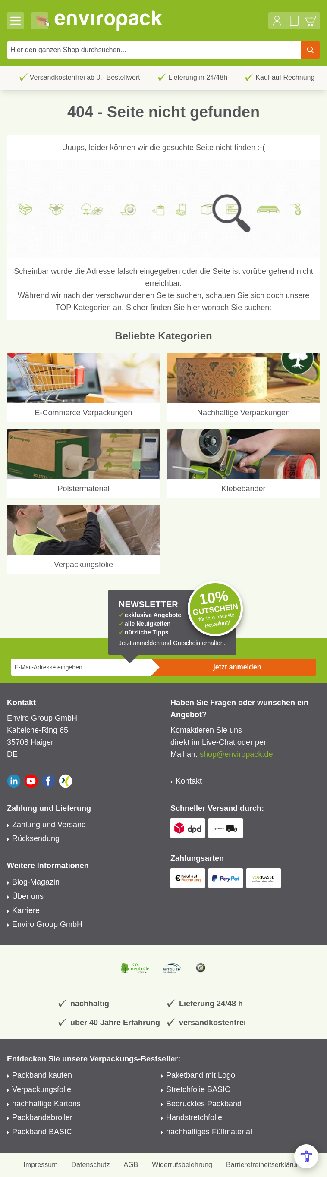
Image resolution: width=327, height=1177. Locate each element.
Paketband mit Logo (200, 1075)
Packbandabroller (42, 1117)
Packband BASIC (42, 1131)
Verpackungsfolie (41, 1089)
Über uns (28, 896)
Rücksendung (36, 838)
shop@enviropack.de (236, 754)
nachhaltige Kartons (46, 1103)
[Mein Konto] (277, 20)
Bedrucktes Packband (204, 1103)
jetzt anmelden (237, 667)
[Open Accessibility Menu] (306, 1156)
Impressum (40, 1164)
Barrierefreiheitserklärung (265, 1164)
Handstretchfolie (194, 1117)
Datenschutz (91, 1164)
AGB (131, 1164)
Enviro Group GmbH (47, 924)
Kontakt (189, 781)
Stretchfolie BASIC (198, 1089)
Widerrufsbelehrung (182, 1164)
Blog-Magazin (36, 882)
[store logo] (159, 21)
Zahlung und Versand (49, 824)
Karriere (26, 910)
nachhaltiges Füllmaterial (209, 1131)
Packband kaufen (42, 1075)
